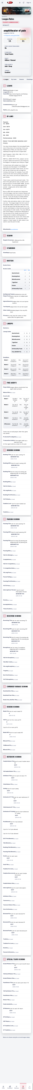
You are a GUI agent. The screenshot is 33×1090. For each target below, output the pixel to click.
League (6, 79)
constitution (14, 229)
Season (21, 79)
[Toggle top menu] (2, 2)
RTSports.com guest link (11, 35)
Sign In (29, 2)
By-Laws (13, 79)
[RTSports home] (10, 2)
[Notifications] (23, 2)
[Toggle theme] (19, 2)
